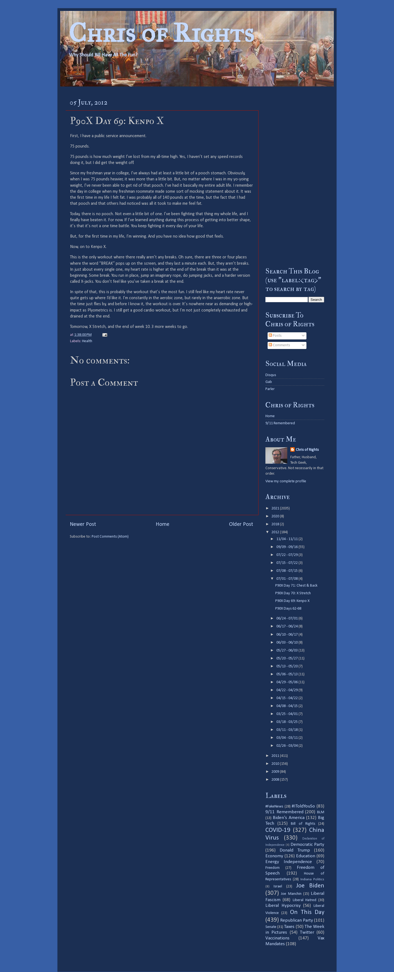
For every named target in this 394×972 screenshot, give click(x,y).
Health (87, 341)
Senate (270, 927)
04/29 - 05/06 (287, 682)
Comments (279, 345)
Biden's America (289, 817)
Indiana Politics (312, 879)
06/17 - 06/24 (287, 626)
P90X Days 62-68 (288, 609)
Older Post (241, 524)
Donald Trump (295, 850)
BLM (320, 812)
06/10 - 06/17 (287, 635)
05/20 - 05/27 (287, 658)
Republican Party (296, 920)
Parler (270, 389)
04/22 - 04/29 (287, 690)
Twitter (307, 932)
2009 (275, 772)
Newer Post (83, 524)
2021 (275, 508)
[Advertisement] (294, 176)
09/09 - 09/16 (287, 547)
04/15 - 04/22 (287, 698)
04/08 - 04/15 (287, 706)
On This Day (307, 912)
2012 (275, 532)
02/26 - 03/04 (287, 746)
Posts (275, 336)
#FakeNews (274, 806)
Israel (278, 886)
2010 (275, 764)
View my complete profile (285, 481)
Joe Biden (310, 886)
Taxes (289, 926)
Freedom (272, 868)
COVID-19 (277, 830)
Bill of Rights (303, 824)
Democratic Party (307, 844)
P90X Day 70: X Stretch (293, 593)
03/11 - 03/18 (287, 730)
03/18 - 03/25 (287, 722)
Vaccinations (277, 938)
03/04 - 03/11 (287, 738)
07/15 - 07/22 (287, 563)
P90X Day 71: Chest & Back (296, 586)
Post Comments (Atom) (110, 537)
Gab (268, 382)
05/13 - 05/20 (287, 666)
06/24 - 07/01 (287, 618)
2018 (275, 524)
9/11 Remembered (280, 423)
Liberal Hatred (304, 900)
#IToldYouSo (303, 806)
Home (162, 524)
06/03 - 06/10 (287, 643)
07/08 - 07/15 (287, 571)
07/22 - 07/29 (287, 555)
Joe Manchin (291, 894)
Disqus (270, 375)
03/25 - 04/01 (287, 714)
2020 (275, 516)
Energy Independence (288, 861)
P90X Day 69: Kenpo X (292, 601)
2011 (275, 756)
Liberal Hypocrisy (283, 905)
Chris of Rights (161, 33)
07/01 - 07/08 (287, 579)
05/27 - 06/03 (287, 650)
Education (305, 856)
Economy (274, 856)
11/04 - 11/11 (287, 539)
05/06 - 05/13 (287, 674)
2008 (275, 780)
